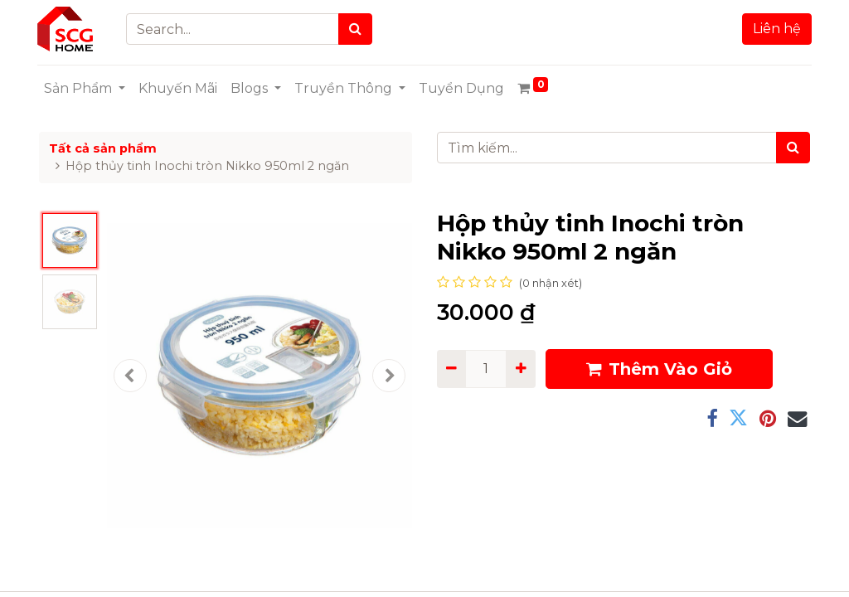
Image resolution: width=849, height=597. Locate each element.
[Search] (357, 29)
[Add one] (520, 369)
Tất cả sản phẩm (103, 148)
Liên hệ (775, 28)
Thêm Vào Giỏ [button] (659, 369)
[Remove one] (451, 369)
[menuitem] (179, 88)
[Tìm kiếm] (793, 147)
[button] (130, 376)
